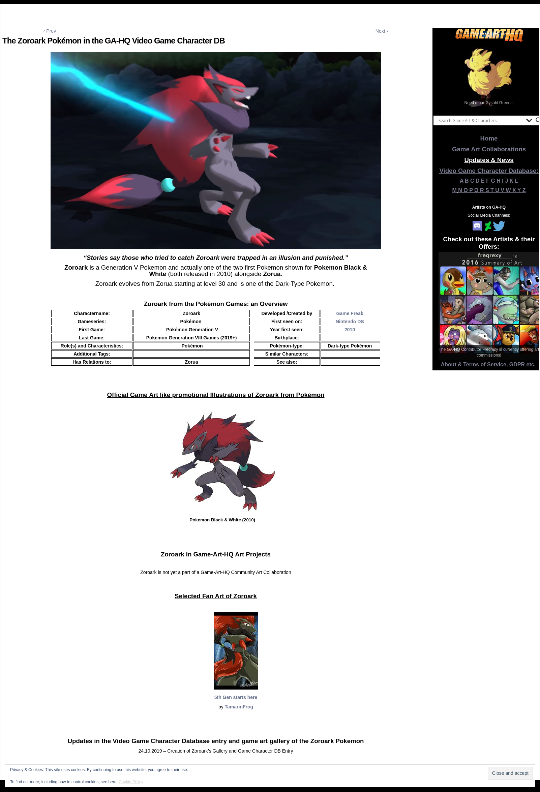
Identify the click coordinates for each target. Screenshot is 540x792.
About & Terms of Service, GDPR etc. (489, 364)
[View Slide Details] (489, 77)
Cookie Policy (131, 782)
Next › (382, 31)
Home (489, 138)
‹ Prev (49, 31)
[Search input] (481, 120)
